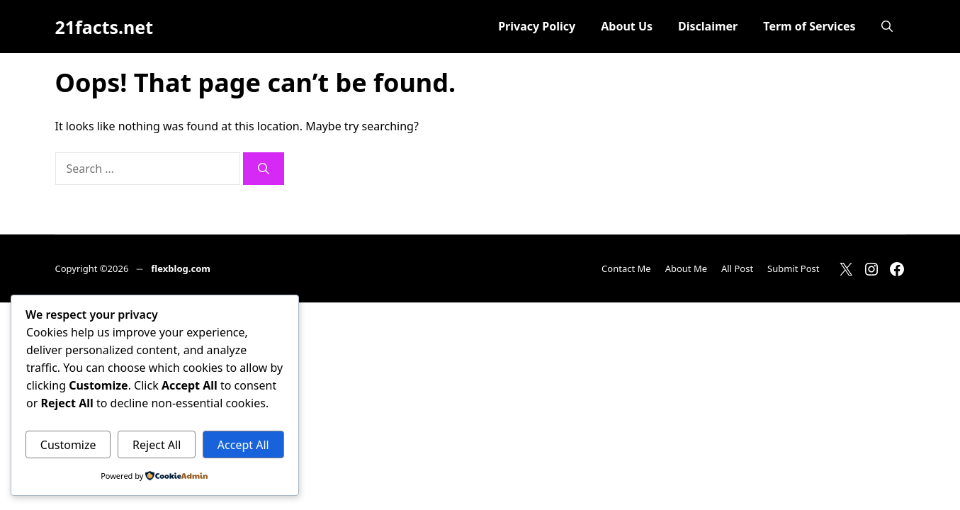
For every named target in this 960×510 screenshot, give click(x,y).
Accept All (243, 445)
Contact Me (626, 268)
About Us (627, 26)
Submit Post (793, 268)
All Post (737, 268)
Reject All (156, 445)
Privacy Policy (536, 26)
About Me (686, 268)
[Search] (263, 168)
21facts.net (104, 27)
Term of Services (809, 26)
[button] (887, 26)
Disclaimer (708, 26)
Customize (68, 445)
